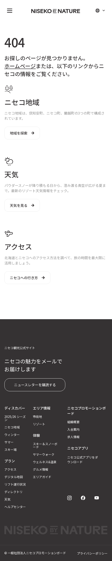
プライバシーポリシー (92, 553)
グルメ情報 (40, 469)
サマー (9, 442)
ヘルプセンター (15, 506)
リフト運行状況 (15, 484)
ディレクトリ (13, 491)
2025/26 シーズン (15, 418)
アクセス (10, 469)
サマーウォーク (43, 454)
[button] (8, 10)
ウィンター (12, 434)
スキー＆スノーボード (45, 445)
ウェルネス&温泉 (45, 461)
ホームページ (20, 66)
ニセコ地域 (12, 427)
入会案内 (73, 429)
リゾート (39, 424)
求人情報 (73, 436)
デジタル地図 (13, 476)
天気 (7, 499)
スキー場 (10, 449)
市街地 (37, 416)
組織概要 (73, 421)
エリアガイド (42, 476)
